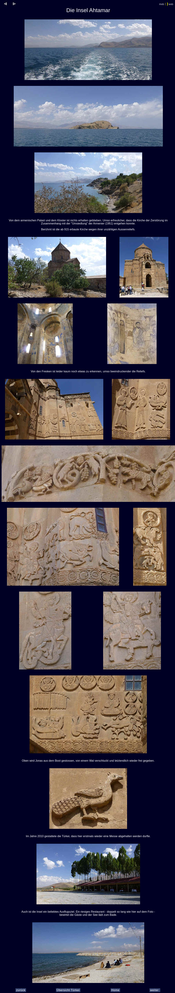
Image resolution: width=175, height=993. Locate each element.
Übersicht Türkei (68, 990)
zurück (20, 990)
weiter (155, 990)
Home (115, 990)
